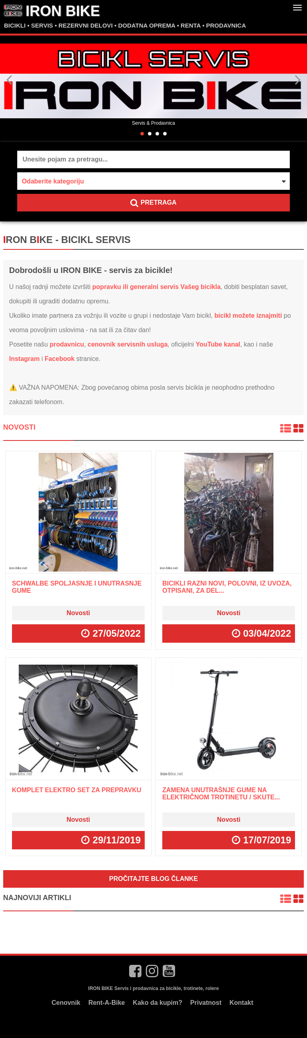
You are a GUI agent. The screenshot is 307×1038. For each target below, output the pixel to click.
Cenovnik (66, 1002)
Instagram (24, 358)
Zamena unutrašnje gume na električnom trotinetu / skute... (221, 794)
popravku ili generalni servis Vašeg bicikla (156, 286)
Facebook (60, 358)
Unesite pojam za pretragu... (65, 159)
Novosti (19, 427)
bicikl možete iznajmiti (248, 315)
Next (297, 80)
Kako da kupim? (157, 1002)
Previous (9, 80)
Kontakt (241, 1002)
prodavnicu (67, 344)
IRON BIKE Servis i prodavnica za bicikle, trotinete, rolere (153, 988)
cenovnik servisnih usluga (127, 344)
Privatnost (205, 1002)
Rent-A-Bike (106, 1002)
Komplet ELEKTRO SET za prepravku (77, 790)
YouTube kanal (218, 344)
